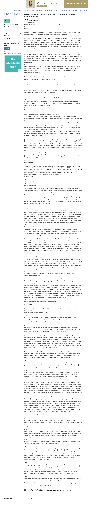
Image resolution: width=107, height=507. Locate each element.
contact (31, 498)
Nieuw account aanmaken (10, 52)
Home (25, 489)
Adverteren (85, 10)
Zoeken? (7, 21)
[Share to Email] (25, 19)
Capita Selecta (57, 10)
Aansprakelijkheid (18, 10)
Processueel (71, 10)
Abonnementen (78, 10)
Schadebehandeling (48, 10)
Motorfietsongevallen (30, 22)
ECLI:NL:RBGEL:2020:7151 (46, 485)
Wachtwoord (7, 38)
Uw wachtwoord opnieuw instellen (12, 53)
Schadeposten (39, 10)
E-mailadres (7, 27)
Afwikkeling (64, 10)
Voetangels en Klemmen (29, 10)
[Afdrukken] (27, 19)
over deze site (8, 498)
